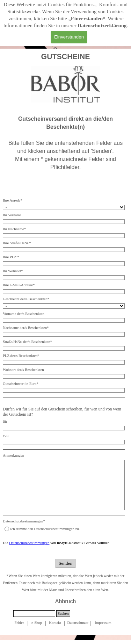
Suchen (63, 614)
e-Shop (36, 623)
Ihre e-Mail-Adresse (19, 285)
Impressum (103, 623)
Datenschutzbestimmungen (29, 543)
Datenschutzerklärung (102, 25)
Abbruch (65, 601)
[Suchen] (34, 613)
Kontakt (55, 623)
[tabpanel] (65, 57)
